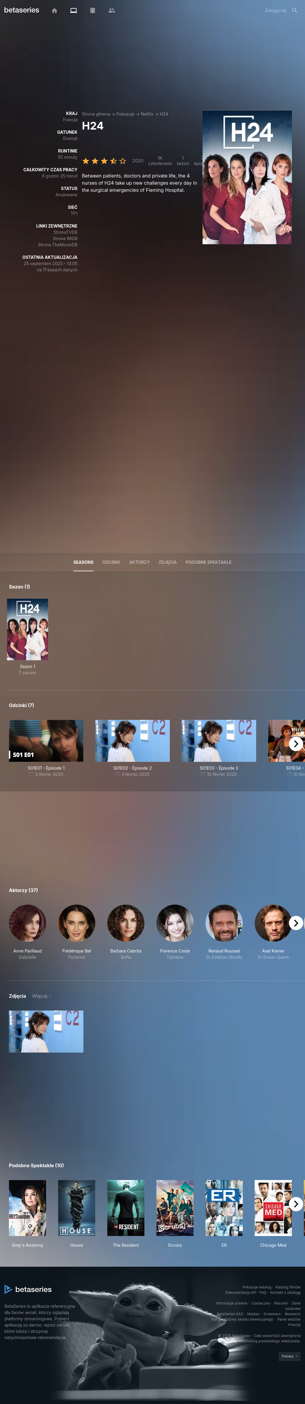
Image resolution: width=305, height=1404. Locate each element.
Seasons (83, 562)
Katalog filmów (288, 1287)
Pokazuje (125, 113)
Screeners (272, 1314)
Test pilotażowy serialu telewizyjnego (241, 1319)
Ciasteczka (260, 1303)
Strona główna (96, 113)
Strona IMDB (65, 238)
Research (293, 1314)
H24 (164, 113)
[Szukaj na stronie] (295, 10)
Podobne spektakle (208, 562)
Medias (253, 1314)
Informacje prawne (231, 1303)
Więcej (39, 996)
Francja (70, 119)
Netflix (147, 113)
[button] (27, 935)
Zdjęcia (168, 562)
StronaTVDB (65, 232)
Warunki (281, 1303)
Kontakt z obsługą (285, 1292)
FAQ (262, 1292)
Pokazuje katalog (257, 1287)
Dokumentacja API (240, 1292)
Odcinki (111, 562)
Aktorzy (139, 562)
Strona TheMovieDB (57, 244)
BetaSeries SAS (230, 1314)
